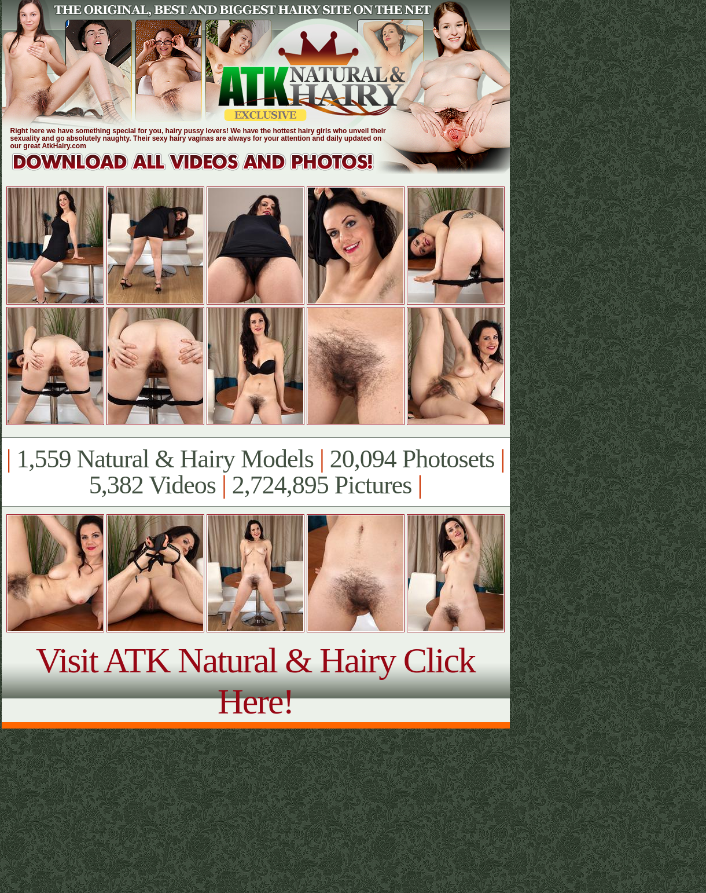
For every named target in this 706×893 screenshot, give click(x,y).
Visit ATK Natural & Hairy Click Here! (255, 681)
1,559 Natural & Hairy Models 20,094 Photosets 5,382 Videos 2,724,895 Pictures (255, 472)
